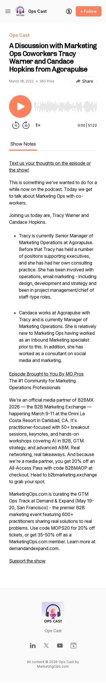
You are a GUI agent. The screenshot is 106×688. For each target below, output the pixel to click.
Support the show (27, 561)
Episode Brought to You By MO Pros (46, 374)
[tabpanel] (53, 365)
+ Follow (88, 11)
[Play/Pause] (20, 106)
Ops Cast (37, 11)
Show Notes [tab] (23, 144)
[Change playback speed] (38, 125)
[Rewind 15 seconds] (16, 125)
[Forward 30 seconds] (26, 125)
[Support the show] (69, 11)
